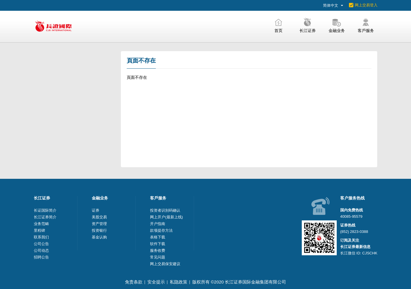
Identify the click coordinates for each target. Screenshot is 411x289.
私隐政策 (178, 281)
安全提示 (156, 281)
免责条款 (133, 281)
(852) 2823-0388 (354, 231)
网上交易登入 (366, 5)
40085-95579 (351, 216)
